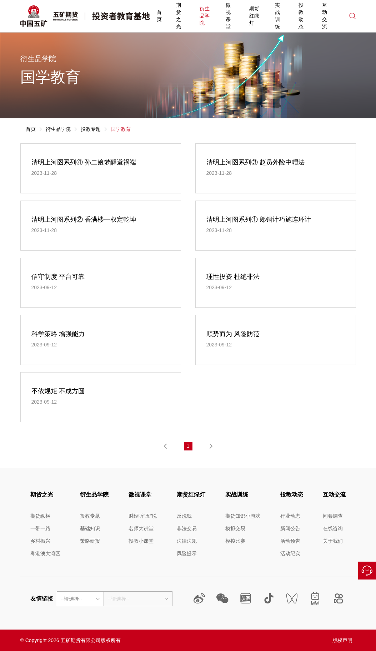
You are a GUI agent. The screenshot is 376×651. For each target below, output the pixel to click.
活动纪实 (290, 553)
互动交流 (324, 15)
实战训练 (277, 15)
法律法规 (187, 541)
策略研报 (90, 541)
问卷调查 (333, 516)
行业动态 (290, 516)
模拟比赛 (235, 541)
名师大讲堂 (141, 528)
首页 (159, 15)
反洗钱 (184, 516)
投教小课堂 (141, 541)
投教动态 (301, 15)
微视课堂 (228, 15)
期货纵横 (40, 516)
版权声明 (342, 640)
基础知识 (90, 528)
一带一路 (40, 528)
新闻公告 (290, 528)
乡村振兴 (40, 541)
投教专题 (91, 129)
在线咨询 (367, 571)
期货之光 (178, 15)
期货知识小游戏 (242, 516)
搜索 (353, 16)
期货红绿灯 (254, 16)
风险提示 (187, 553)
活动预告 (290, 541)
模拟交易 (235, 528)
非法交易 (187, 528)
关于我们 (333, 541)
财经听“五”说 (143, 516)
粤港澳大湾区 (45, 553)
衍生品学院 (205, 16)
